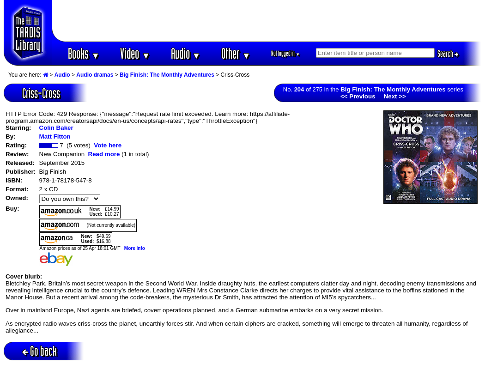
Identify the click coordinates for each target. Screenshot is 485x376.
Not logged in (285, 53)
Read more (104, 154)
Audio (186, 53)
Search (448, 54)
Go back (39, 351)
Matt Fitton (55, 136)
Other (236, 53)
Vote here (107, 145)
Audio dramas (94, 75)
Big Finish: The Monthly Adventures (167, 75)
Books (84, 53)
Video (135, 53)
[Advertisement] (267, 21)
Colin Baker (56, 127)
